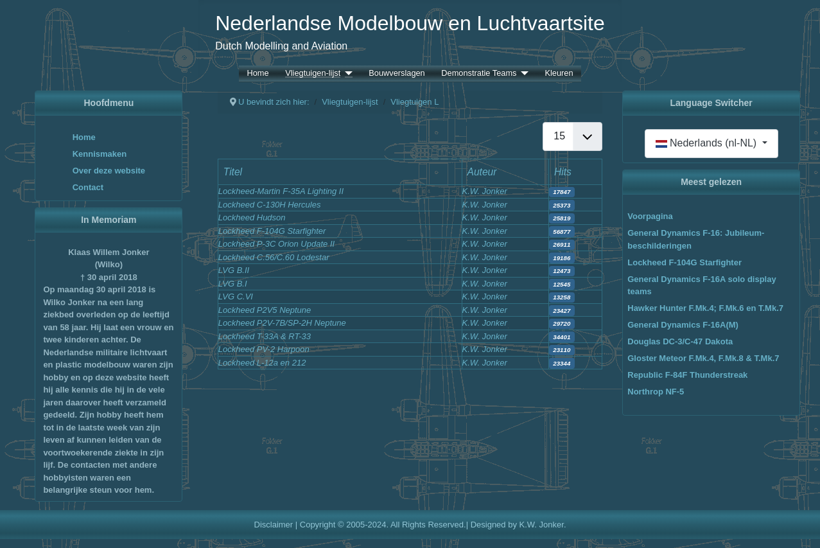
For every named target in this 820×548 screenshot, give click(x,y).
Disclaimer (273, 524)
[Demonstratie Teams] (522, 73)
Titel (232, 171)
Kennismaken (100, 154)
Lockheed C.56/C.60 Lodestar (273, 257)
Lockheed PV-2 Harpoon (264, 349)
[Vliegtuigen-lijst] (346, 73)
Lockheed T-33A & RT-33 (264, 336)
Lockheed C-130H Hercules (269, 204)
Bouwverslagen (397, 73)
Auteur (482, 171)
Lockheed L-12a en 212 (262, 362)
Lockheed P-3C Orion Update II (276, 244)
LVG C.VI (235, 296)
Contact (88, 187)
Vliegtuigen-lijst (312, 73)
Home (257, 73)
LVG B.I (232, 283)
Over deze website (109, 170)
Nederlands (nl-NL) (708, 142)
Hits (562, 171)
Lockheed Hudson (252, 217)
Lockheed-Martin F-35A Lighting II (281, 191)
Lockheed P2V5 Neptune (264, 310)
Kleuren (559, 73)
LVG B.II (233, 270)
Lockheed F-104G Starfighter (272, 231)
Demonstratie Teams (478, 73)
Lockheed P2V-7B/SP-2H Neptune (282, 323)
